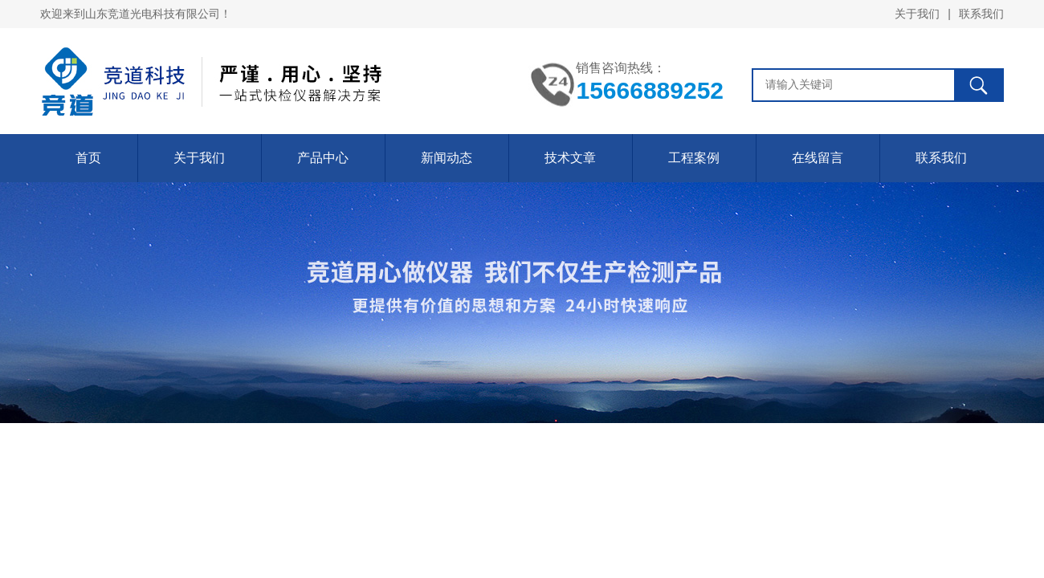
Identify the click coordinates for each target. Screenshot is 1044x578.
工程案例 (694, 158)
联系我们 (981, 13)
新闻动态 (446, 158)
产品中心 (323, 158)
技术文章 (570, 158)
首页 (88, 158)
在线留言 (817, 158)
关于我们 (917, 13)
